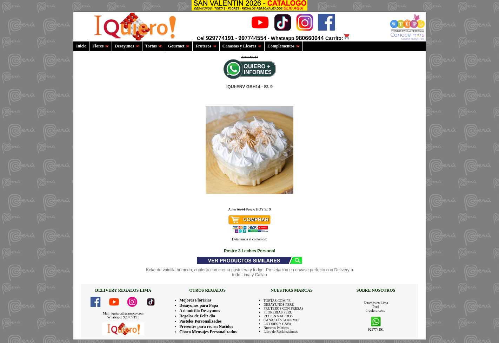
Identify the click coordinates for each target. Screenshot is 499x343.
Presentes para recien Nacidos (206, 326)
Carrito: (337, 38)
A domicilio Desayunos (199, 310)
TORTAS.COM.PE (277, 301)
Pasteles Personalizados (200, 321)
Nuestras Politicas (276, 328)
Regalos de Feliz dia (197, 315)
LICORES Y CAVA (277, 324)
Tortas (153, 46)
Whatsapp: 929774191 (123, 317)
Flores (100, 46)
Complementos (283, 46)
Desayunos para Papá (198, 305)
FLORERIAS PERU (278, 312)
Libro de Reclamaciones (281, 332)
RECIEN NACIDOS (278, 316)
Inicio (81, 46)
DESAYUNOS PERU (279, 304)
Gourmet (179, 46)
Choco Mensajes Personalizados (208, 331)
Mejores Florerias (195, 300)
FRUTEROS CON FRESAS (284, 308)
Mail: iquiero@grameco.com (123, 313)
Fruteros (205, 46)
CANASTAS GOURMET (282, 320)
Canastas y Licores (241, 46)
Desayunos (127, 46)
